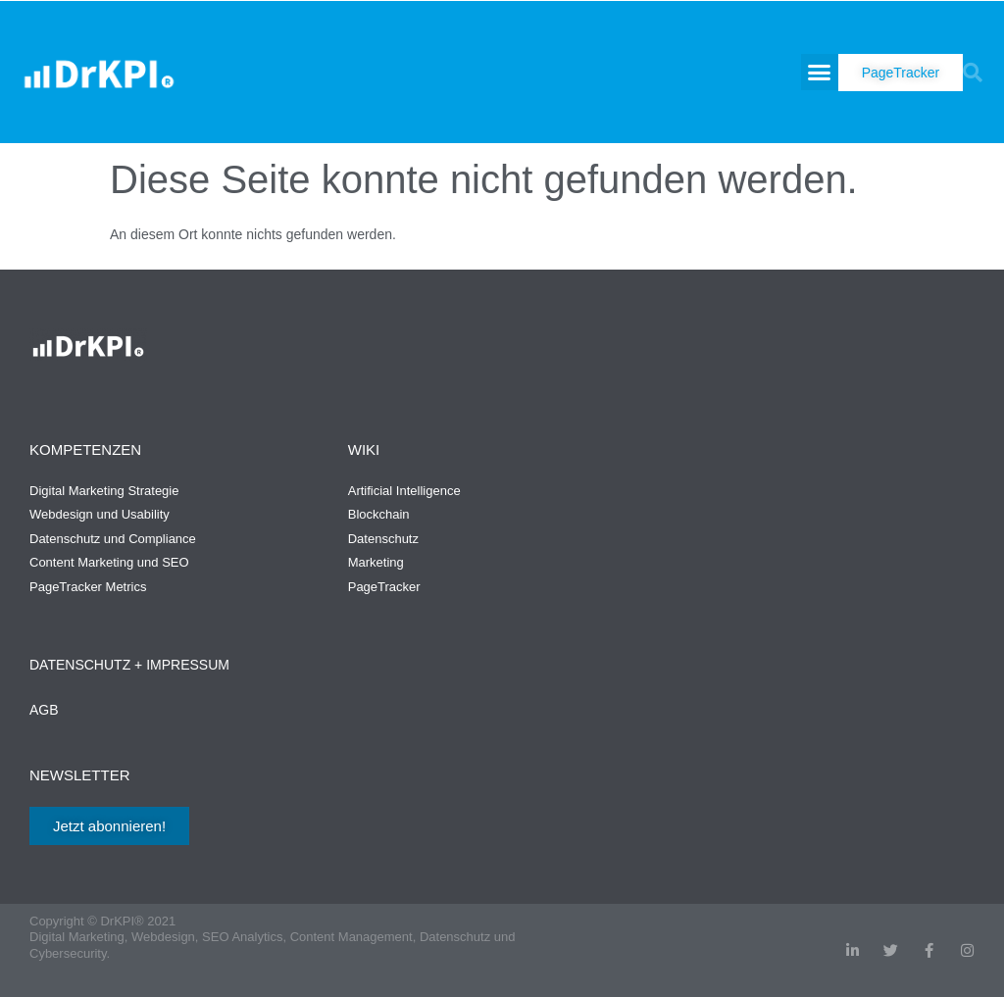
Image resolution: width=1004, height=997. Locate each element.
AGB (44, 710)
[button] (819, 72)
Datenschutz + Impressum (129, 665)
